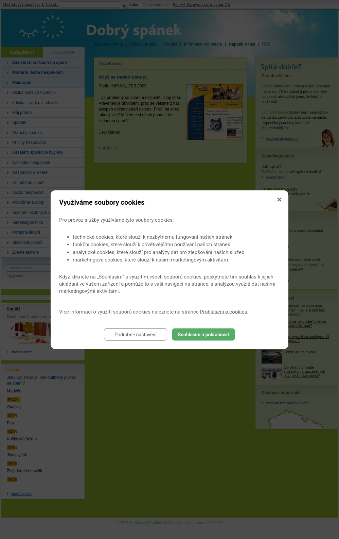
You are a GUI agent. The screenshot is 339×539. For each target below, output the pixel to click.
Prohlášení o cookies (223, 311)
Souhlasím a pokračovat (203, 334)
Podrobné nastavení (135, 334)
